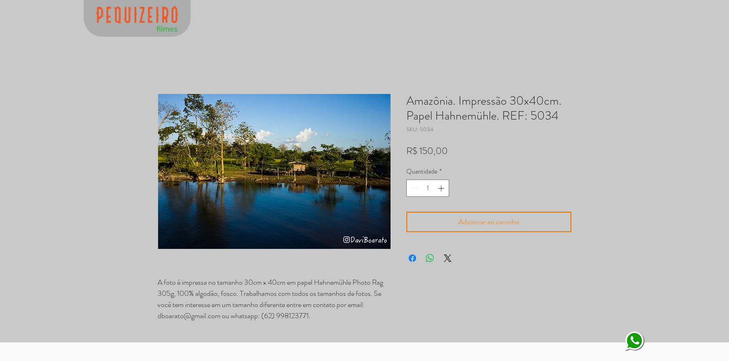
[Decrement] (413, 188)
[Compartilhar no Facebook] (412, 258)
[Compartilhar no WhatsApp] (430, 258)
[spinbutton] (427, 188)
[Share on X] (447, 258)
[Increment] (442, 188)
